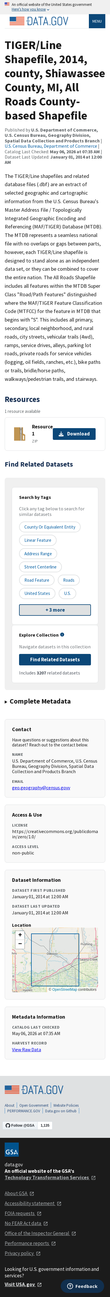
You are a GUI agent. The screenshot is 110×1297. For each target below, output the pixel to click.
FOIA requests (23, 1213)
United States (37, 593)
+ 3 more (55, 610)
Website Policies (66, 1105)
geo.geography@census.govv (41, 787)
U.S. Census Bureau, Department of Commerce (51, 146)
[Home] (38, 21)
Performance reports (30, 1243)
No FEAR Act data (26, 1223)
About (9, 1105)
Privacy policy (23, 1253)
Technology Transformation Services (50, 1177)
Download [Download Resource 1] (74, 433)
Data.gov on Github (61, 1110)
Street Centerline (40, 567)
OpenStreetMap (64, 990)
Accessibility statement (33, 1203)
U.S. (67, 593)
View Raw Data (26, 1049)
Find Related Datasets (55, 659)
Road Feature (36, 580)
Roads (69, 580)
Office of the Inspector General (40, 1233)
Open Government (33, 1105)
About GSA (19, 1193)
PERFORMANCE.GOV (23, 1110)
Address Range (38, 553)
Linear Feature (37, 540)
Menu (97, 21)
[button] (20, 935)
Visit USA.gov (23, 1284)
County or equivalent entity (49, 527)
